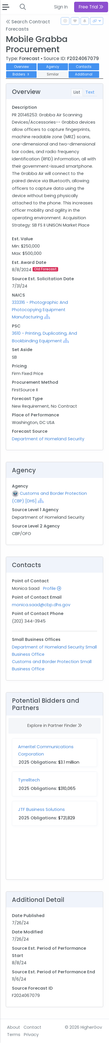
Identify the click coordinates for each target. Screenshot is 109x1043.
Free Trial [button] (91, 7)
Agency (52, 66)
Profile (52, 588)
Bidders (21, 74)
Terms (13, 1034)
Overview (21, 66)
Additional (83, 74)
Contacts (84, 66)
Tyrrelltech (29, 780)
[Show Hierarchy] (47, 316)
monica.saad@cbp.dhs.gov (41, 605)
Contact (32, 1027)
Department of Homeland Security (48, 439)
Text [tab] (89, 92)
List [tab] (77, 92)
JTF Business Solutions (41, 809)
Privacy (31, 1034)
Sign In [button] (61, 7)
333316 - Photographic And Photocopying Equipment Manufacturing (40, 309)
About (13, 1027)
